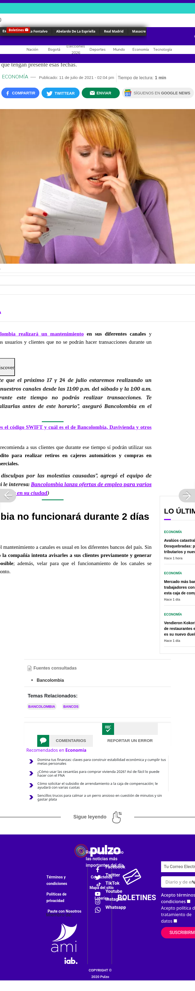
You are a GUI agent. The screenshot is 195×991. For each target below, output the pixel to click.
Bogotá (54, 49)
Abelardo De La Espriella (75, 31)
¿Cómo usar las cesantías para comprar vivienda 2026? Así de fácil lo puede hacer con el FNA (98, 773)
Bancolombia (41, 707)
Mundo (119, 49)
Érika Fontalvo (36, 31)
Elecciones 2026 (76, 49)
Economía (141, 49)
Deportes (98, 49)
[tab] (65, 741)
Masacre (139, 31)
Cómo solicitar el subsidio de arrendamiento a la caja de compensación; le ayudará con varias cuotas (97, 785)
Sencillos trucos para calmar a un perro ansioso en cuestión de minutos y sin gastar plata (99, 797)
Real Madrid (114, 31)
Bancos (70, 707)
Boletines (16, 30)
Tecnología (162, 49)
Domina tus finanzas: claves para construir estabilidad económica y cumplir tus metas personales (101, 761)
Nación (32, 49)
